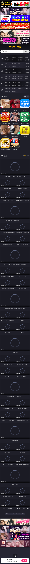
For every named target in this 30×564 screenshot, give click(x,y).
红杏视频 (7, 91)
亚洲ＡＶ (7, 63)
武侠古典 (27, 82)
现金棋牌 (20, 60)
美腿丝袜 (7, 79)
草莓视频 (20, 88)
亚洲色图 (14, 76)
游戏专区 (27, 57)
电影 (2, 71)
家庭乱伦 (14, 82)
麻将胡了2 (7, 60)
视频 (2, 65)
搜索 (26, 51)
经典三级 (14, 72)
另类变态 (27, 72)
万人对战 (20, 57)
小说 (2, 83)
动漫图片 (27, 76)
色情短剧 (14, 91)
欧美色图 (20, 76)
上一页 (12, 514)
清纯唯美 (14, 79)
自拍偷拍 (14, 63)
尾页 (23, 514)
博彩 (2, 58)
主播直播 (20, 66)
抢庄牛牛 (27, 60)
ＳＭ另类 (27, 66)
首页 (7, 514)
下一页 (18, 514)
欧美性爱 (27, 70)
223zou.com (15, 47)
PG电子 (7, 57)
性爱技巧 (27, 85)
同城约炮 (7, 88)
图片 (2, 77)
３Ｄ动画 (27, 63)
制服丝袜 (7, 72)
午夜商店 (14, 88)
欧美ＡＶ (20, 63)
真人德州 (14, 57)
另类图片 (27, 79)
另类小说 (14, 85)
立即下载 (24, 560)
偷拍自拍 (14, 70)
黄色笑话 (20, 85)
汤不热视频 (27, 88)
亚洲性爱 (7, 70)
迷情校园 (7, 85)
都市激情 (7, 82)
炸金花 (14, 60)
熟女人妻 (7, 66)
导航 (2, 90)
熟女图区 (20, 79)
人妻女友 (20, 82)
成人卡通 (20, 70)
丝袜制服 (14, 66)
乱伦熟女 (20, 72)
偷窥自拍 (7, 76)
